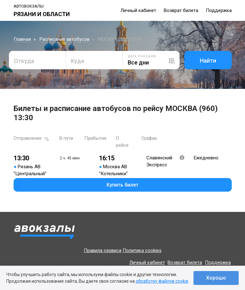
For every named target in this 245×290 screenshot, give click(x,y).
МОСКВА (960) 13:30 (120, 39)
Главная (22, 39)
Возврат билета (181, 10)
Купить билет (122, 185)
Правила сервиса (102, 250)
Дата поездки (142, 56)
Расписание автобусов (64, 39)
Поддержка (219, 10)
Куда (77, 61)
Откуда (24, 61)
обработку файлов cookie (162, 281)
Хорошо (216, 278)
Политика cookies (142, 250)
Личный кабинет (138, 10)
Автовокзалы (29, 6)
